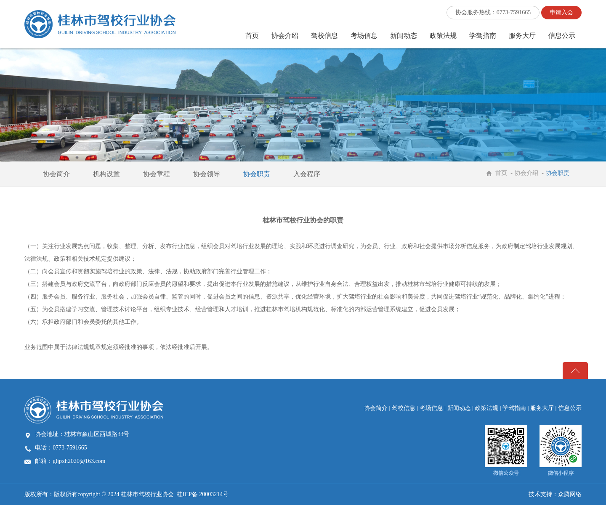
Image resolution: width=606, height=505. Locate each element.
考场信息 (364, 35)
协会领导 (206, 173)
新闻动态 (403, 35)
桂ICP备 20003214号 (203, 494)
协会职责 (256, 173)
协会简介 (56, 173)
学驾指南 (482, 35)
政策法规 (443, 35)
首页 (252, 35)
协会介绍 (284, 35)
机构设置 (106, 173)
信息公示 (561, 35)
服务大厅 (522, 35)
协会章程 (156, 173)
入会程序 (306, 173)
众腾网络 (570, 494)
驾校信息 (324, 35)
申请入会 (561, 12)
